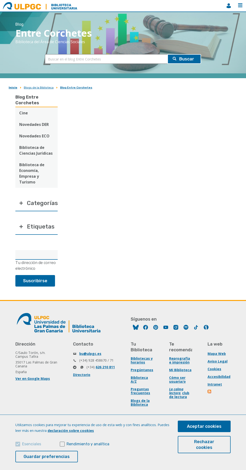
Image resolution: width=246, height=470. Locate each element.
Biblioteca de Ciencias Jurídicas (36, 150)
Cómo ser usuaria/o (177, 379)
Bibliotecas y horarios (142, 360)
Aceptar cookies (204, 426)
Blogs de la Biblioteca (39, 87)
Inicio (13, 87)
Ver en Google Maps (32, 378)
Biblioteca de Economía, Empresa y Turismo (31, 173)
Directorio (81, 374)
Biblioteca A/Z (139, 379)
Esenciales (31, 444)
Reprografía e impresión (179, 360)
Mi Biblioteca (180, 370)
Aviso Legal (218, 361)
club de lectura (179, 395)
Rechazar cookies (204, 444)
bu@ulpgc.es (90, 353)
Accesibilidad (219, 376)
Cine (23, 113)
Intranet (215, 384)
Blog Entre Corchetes (76, 87)
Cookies (214, 369)
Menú (240, 5)
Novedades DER (34, 124)
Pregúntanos (142, 370)
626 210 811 (105, 367)
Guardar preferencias (47, 456)
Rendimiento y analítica (88, 444)
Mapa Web (217, 353)
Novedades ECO (34, 136)
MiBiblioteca (229, 6)
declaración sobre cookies (71, 430)
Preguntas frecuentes (140, 391)
